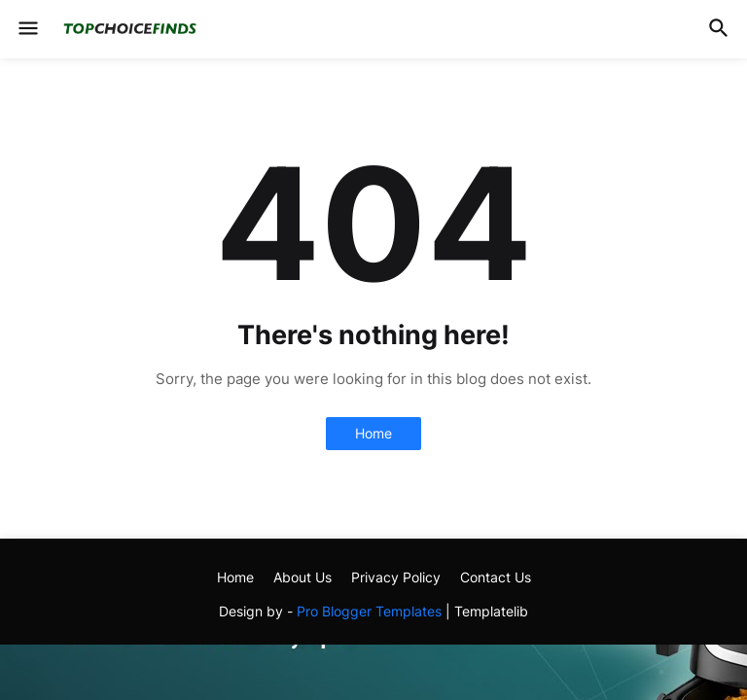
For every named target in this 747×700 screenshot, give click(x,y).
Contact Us (495, 577)
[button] (26, 29)
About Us (302, 577)
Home (373, 433)
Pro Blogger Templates (369, 611)
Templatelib (491, 611)
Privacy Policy (396, 577)
